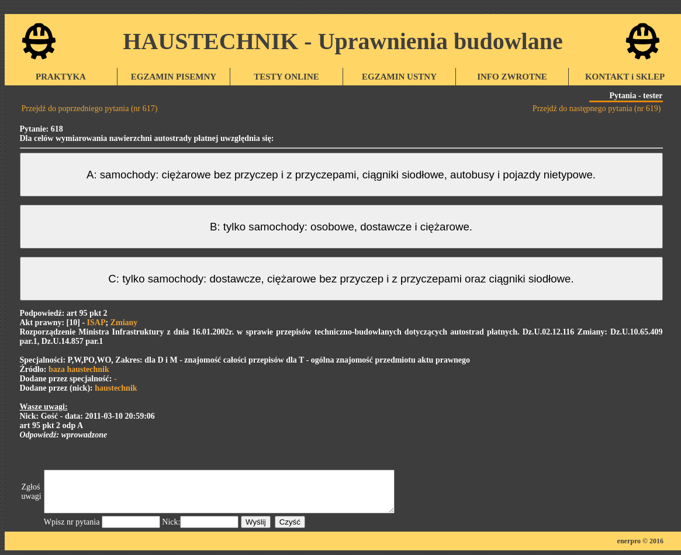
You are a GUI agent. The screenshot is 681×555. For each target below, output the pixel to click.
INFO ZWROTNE (512, 76)
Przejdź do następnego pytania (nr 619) (597, 108)
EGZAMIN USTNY (399, 76)
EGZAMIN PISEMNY (173, 76)
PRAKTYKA (61, 76)
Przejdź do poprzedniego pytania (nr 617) (90, 108)
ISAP (96, 322)
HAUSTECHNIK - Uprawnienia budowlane (342, 41)
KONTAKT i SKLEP (625, 76)
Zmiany (124, 322)
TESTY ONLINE (286, 76)
